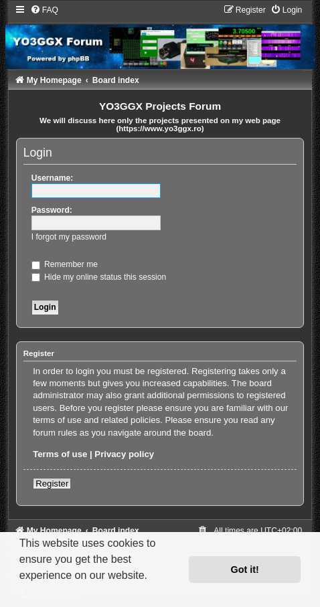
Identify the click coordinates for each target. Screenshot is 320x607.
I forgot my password (68, 237)
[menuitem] (44, 10)
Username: (52, 178)
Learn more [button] (48, 593)
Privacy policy (124, 454)
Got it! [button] (245, 569)
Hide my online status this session (99, 277)
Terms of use (60, 454)
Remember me (64, 264)
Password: (51, 210)
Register (51, 484)
